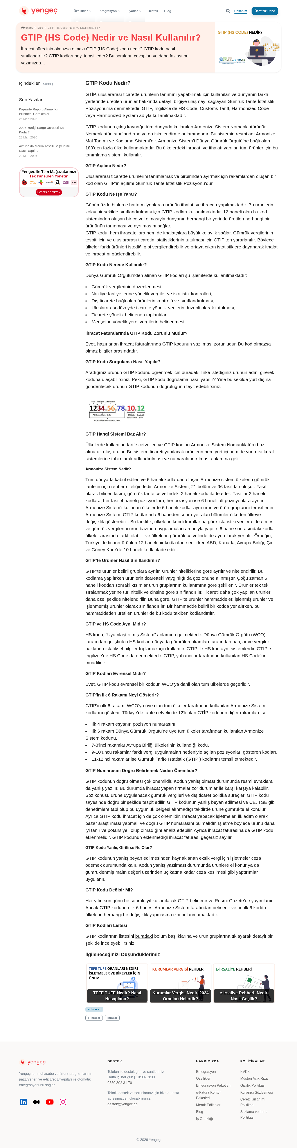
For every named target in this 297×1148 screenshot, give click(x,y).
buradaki (191, 372)
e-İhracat (94, 1009)
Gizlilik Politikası (253, 1085)
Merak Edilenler (208, 1105)
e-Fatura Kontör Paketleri (208, 1095)
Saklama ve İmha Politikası (254, 1114)
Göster (47, 83)
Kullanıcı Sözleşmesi (256, 1092)
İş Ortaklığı (204, 1119)
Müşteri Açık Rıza (254, 1078)
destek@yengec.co (122, 1104)
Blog (199, 1112)
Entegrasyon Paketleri (213, 1085)
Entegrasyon (206, 1072)
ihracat (112, 1017)
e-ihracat (94, 1017)
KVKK (245, 1072)
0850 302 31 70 (120, 1083)
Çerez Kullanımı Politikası (252, 1102)
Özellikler (203, 1078)
